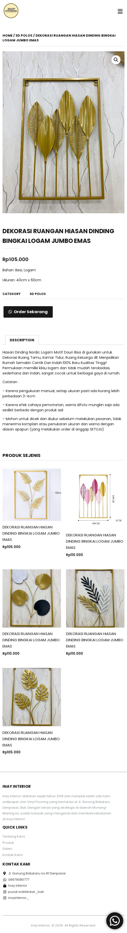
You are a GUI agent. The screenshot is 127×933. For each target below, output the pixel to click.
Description (22, 340)
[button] (120, 11)
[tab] (22, 340)
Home (7, 35)
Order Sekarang (31, 312)
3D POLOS (24, 35)
